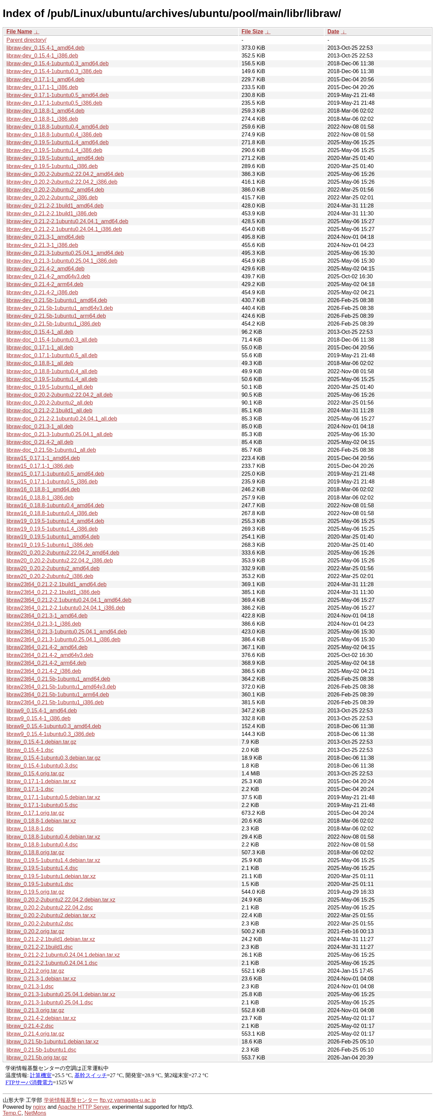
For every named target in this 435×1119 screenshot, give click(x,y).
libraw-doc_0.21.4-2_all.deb (39, 442)
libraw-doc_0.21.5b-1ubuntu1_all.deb (51, 450)
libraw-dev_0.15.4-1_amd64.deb (45, 48)
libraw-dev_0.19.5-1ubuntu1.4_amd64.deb (57, 142)
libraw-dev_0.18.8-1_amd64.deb (45, 111)
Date (333, 31)
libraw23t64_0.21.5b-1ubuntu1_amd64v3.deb (61, 687)
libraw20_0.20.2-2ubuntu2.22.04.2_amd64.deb (62, 553)
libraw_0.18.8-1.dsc (30, 829)
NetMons (35, 1113)
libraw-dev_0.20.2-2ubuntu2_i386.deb (52, 197)
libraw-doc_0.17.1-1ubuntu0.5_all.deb (52, 355)
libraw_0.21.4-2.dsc (30, 1026)
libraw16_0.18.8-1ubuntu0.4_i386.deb (52, 513)
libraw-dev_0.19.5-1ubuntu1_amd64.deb (55, 158)
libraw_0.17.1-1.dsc (30, 789)
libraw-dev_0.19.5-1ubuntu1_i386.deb (52, 166)
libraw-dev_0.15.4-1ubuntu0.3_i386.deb (54, 71)
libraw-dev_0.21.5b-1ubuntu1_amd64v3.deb (59, 308)
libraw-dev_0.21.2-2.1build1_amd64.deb (55, 206)
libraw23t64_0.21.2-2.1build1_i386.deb (53, 592)
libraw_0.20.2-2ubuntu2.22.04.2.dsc (49, 907)
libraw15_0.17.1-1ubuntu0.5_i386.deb (52, 481)
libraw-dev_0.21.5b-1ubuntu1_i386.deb (53, 324)
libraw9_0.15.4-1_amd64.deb (41, 710)
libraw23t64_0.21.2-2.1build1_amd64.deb (56, 584)
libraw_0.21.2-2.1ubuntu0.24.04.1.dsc (52, 963)
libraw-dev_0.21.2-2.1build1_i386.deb (51, 213)
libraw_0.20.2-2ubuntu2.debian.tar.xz (50, 915)
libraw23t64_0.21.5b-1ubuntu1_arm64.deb (57, 694)
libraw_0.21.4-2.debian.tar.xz (41, 1018)
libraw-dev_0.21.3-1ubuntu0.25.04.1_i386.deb (61, 261)
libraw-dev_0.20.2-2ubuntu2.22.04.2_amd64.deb (65, 174)
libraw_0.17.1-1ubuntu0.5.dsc (42, 805)
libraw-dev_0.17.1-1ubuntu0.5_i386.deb (54, 103)
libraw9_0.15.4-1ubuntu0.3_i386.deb (50, 734)
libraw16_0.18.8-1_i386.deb (39, 497)
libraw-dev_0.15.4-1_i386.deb (42, 56)
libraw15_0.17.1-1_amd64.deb (43, 458)
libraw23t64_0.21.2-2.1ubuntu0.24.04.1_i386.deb (65, 608)
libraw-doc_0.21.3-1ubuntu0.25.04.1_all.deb (59, 434)
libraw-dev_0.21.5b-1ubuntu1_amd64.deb (56, 300)
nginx (39, 1107)
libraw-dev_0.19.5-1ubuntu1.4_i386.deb (54, 150)
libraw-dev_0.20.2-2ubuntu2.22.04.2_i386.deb (61, 182)
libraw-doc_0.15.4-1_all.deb (39, 332)
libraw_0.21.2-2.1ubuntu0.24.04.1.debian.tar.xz (63, 955)
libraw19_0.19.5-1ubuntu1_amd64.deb (53, 537)
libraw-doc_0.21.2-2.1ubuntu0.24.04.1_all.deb (61, 419)
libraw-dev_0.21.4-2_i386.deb (42, 292)
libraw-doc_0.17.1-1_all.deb (39, 347)
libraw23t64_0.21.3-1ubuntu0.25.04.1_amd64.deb (66, 632)
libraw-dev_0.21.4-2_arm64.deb (44, 284)
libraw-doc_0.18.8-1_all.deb (39, 363)
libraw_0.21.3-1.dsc (30, 986)
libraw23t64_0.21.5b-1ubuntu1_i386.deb (55, 702)
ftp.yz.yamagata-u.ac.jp (128, 1100)
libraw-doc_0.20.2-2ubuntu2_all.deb (49, 403)
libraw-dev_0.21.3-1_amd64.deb (45, 237)
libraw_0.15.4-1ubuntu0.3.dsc (42, 766)
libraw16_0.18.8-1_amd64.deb (43, 489)
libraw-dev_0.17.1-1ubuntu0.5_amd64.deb (57, 95)
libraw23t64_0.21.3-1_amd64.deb (46, 616)
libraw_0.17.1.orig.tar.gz (35, 813)
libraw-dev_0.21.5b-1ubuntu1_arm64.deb (56, 316)
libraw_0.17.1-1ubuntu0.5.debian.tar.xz (53, 797)
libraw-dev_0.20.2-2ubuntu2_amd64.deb (55, 190)
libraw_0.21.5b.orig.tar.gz (36, 1057)
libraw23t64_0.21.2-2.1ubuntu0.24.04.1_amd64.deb (68, 600)
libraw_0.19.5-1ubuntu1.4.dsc (42, 868)
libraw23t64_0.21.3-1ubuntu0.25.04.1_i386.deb (63, 639)
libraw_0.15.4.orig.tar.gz (35, 773)
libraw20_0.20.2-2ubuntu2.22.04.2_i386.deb (59, 560)
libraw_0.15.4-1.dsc (30, 750)
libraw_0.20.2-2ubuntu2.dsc (39, 923)
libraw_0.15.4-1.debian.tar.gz (41, 742)
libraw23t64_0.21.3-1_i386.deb (43, 624)
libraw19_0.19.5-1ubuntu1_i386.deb (49, 545)
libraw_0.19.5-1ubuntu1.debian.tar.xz (50, 876)
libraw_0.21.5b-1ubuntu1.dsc (41, 1050)
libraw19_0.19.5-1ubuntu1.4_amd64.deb (55, 521)
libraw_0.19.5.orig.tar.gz (35, 892)
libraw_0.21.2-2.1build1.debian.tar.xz (50, 939)
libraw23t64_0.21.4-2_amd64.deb (46, 647)
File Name (19, 31)
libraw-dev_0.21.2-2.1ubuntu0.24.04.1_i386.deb (64, 229)
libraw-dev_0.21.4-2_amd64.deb (45, 268)
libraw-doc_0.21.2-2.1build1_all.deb (49, 410)
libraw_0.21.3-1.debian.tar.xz (41, 979)
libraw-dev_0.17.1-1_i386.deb (42, 87)
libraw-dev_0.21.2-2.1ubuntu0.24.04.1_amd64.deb (67, 221)
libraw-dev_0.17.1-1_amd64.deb (45, 79)
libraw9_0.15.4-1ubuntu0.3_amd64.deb (53, 726)
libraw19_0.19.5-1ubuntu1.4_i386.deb (52, 529)
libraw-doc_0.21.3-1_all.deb (39, 426)
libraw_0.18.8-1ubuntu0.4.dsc (42, 845)
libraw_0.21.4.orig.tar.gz (35, 1034)
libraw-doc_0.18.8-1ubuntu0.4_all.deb (52, 371)
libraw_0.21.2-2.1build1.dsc (39, 947)
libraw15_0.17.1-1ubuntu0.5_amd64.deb (55, 474)
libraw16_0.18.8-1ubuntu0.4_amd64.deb (55, 505)
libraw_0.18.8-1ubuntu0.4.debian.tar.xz (53, 837)
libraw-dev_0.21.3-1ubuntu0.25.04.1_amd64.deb (65, 253)
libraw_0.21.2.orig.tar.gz (35, 971)
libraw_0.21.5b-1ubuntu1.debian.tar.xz (52, 1041)
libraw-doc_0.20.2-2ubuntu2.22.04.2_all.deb (59, 395)
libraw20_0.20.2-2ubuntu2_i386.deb (49, 576)
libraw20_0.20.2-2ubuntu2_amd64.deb (53, 568)
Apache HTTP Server (83, 1107)
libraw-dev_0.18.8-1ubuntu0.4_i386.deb (54, 134)
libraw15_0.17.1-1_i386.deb (39, 466)
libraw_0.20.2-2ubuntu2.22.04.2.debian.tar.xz (60, 900)
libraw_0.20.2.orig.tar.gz (35, 931)
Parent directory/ (26, 40)
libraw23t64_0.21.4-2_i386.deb (43, 671)
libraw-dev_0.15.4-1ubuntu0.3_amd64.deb (57, 63)
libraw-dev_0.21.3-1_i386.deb (42, 245)
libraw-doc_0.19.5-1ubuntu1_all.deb (49, 387)
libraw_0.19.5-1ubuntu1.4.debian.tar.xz (53, 860)
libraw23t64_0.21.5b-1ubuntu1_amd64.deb (58, 679)
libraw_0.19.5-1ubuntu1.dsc (39, 884)
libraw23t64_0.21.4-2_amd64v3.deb (49, 655)
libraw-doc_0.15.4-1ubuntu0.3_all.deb (52, 340)
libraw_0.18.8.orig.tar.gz (35, 852)
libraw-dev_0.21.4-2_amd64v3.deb (48, 276)
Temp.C (12, 1113)
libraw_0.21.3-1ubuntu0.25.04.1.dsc (49, 1002)
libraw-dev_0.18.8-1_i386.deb (42, 119)
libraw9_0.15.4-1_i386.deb (38, 718)
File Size (252, 31)
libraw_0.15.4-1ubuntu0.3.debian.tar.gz (53, 758)
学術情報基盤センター (71, 1100)
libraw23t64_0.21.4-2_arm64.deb (46, 663)
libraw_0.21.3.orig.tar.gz (35, 1010)
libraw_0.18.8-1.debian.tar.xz (41, 821)
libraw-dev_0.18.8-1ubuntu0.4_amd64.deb (57, 127)
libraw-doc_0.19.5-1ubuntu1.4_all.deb (52, 379)
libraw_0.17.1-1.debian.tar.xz (41, 781)
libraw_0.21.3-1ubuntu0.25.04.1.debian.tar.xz (60, 994)
